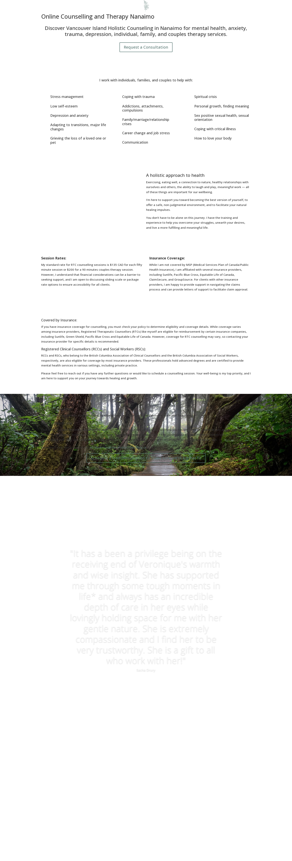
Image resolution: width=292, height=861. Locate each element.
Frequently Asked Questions (187, 4)
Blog (135, 4)
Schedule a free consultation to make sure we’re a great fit (146, 458)
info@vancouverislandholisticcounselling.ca (118, 447)
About (102, 4)
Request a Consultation (146, 47)
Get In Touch (153, 4)
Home (89, 4)
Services (118, 4)
